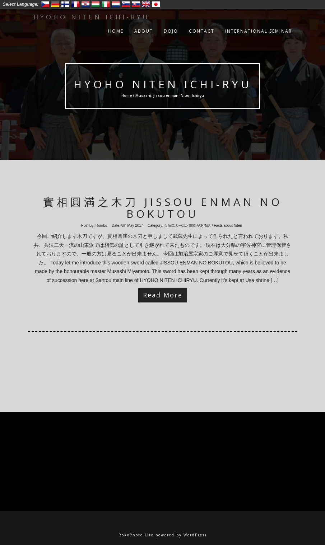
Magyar (95, 4)
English (145, 4)
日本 (156, 4)
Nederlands (115, 4)
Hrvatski (85, 4)
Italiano (105, 4)
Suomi (65, 4)
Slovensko (135, 4)
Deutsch (55, 4)
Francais (75, 4)
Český (45, 4)
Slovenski (125, 4)
